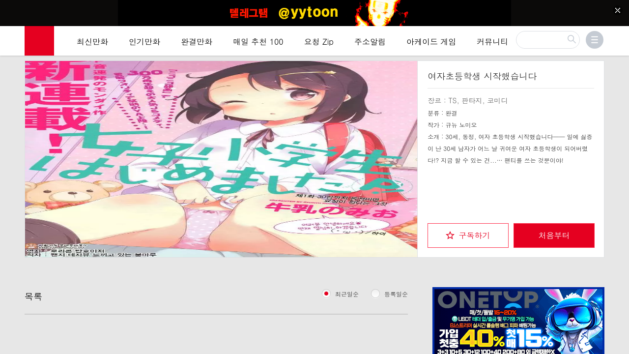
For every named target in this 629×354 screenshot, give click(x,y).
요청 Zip (319, 41)
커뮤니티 (492, 41)
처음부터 (554, 235)
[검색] (548, 40)
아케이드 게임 (431, 41)
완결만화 (196, 41)
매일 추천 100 (258, 41)
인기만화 (144, 41)
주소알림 (370, 41)
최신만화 (92, 41)
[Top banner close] (617, 10)
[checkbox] (468, 235)
